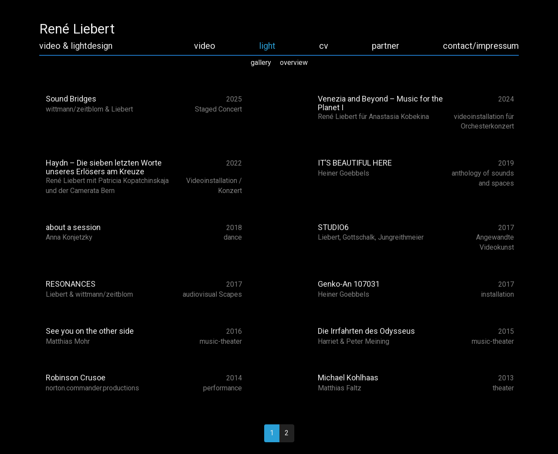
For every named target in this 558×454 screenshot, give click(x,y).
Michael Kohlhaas (348, 377)
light (267, 46)
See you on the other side (90, 330)
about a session (73, 227)
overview (294, 62)
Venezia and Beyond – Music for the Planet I (380, 103)
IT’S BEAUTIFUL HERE (355, 162)
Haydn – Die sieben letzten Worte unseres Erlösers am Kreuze (104, 167)
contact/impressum (481, 46)
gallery (261, 62)
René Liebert (77, 29)
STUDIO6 (333, 227)
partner (385, 46)
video (204, 46)
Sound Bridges (71, 98)
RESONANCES (70, 283)
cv (323, 46)
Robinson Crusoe (75, 377)
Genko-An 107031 (349, 283)
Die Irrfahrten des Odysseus (366, 330)
